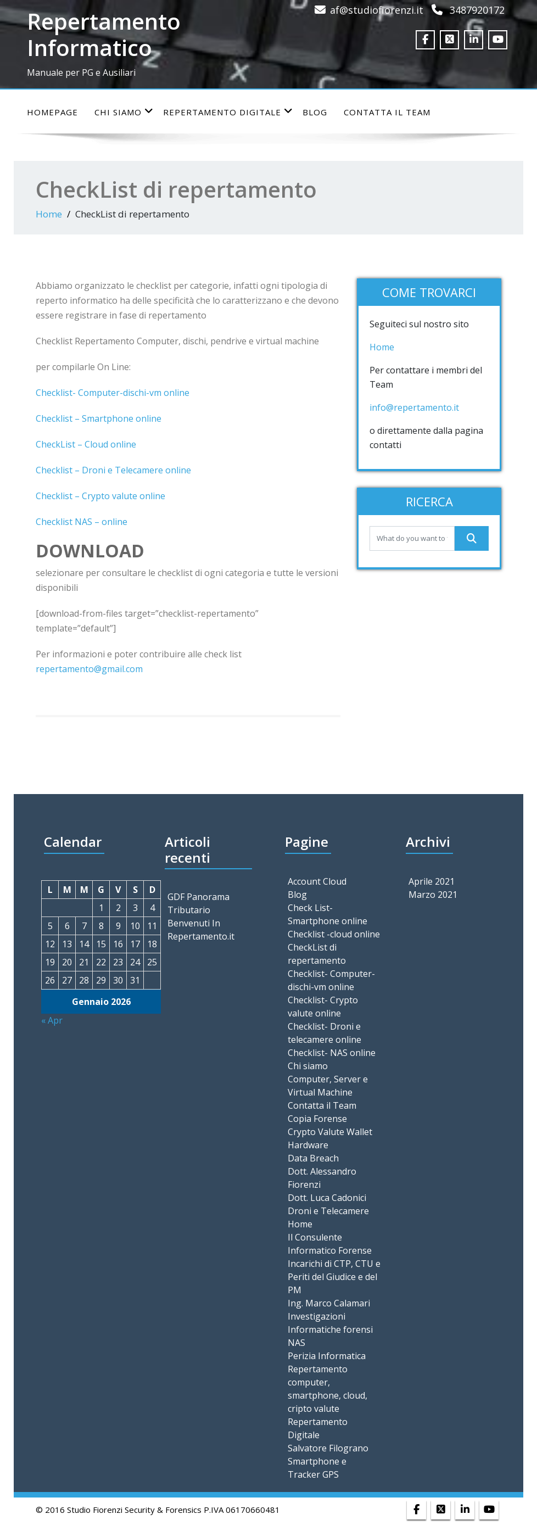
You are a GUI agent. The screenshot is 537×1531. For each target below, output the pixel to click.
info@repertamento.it (415, 407)
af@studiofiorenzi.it (376, 9)
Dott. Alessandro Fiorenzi (322, 1178)
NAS (296, 1343)
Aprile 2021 (432, 881)
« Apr (52, 1020)
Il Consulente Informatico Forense (330, 1243)
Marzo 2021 (433, 895)
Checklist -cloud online (334, 934)
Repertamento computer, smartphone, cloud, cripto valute (327, 1389)
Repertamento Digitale (228, 112)
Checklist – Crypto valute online (100, 496)
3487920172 (477, 9)
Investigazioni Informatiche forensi (330, 1323)
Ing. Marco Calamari (329, 1303)
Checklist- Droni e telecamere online (324, 1033)
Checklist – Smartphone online (98, 418)
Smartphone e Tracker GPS (317, 1467)
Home (49, 214)
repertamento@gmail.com (89, 669)
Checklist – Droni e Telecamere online (113, 470)
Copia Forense (317, 1119)
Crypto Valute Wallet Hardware (330, 1138)
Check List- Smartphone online (327, 914)
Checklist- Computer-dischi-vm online (112, 393)
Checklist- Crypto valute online (323, 1006)
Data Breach (313, 1158)
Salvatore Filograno (328, 1448)
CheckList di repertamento (317, 953)
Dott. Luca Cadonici (327, 1198)
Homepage (52, 112)
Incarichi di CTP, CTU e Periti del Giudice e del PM (334, 1277)
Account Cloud (317, 881)
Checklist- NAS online (332, 1053)
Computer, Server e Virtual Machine (328, 1085)
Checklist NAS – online (81, 522)
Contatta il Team (387, 112)
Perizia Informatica (327, 1356)
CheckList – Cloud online (86, 444)
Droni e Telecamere (328, 1211)
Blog (315, 112)
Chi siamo (124, 112)
